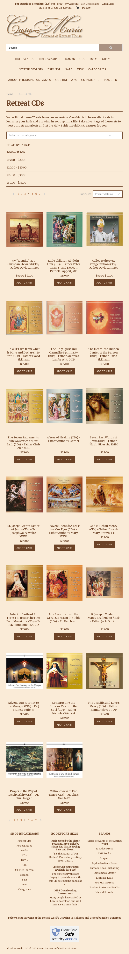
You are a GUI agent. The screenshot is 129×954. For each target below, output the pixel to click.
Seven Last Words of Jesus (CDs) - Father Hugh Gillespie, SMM (104, 441)
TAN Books (104, 853)
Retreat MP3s (49, 59)
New (80, 69)
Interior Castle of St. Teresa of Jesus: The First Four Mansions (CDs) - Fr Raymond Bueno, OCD (23, 620)
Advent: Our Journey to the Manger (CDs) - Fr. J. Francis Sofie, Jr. (23, 706)
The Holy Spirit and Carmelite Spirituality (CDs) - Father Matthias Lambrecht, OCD (63, 354)
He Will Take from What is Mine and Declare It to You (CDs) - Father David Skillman (23, 354)
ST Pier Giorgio (31, 69)
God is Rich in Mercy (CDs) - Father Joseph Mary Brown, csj (103, 529)
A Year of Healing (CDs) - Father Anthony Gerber (63, 439)
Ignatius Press (104, 848)
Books (70, 59)
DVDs (93, 59)
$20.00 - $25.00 (16, 167)
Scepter (104, 858)
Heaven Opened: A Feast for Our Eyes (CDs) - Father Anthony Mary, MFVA (63, 531)
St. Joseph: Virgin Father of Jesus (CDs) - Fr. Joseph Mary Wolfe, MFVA (23, 531)
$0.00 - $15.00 (15, 152)
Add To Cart (24, 282)
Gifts (106, 59)
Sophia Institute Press (105, 863)
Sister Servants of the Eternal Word (105, 842)
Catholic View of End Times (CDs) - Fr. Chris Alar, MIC (63, 794)
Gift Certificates (90, 3)
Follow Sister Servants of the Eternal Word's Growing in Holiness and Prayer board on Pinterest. (64, 917)
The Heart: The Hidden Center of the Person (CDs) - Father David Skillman (103, 354)
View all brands (104, 892)
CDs (82, 59)
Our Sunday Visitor (105, 872)
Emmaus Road (104, 877)
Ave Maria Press (104, 882)
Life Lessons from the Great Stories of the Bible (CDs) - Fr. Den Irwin (63, 618)
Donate (86, 7)
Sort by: (86, 193)
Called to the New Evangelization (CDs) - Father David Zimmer (103, 264)
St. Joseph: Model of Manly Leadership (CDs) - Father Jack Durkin (104, 618)
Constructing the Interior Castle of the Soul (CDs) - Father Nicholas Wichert (63, 708)
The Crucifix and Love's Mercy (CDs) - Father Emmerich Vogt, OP (103, 706)
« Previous (13, 194)
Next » (45, 194)
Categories (97, 69)
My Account (71, 3)
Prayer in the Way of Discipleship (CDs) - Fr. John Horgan (23, 794)
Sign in (43, 7)
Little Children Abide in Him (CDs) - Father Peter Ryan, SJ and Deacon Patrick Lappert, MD (63, 266)
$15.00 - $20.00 (16, 160)
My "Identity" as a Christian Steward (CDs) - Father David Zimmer (23, 264)
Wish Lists (108, 3)
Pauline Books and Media (104, 887)
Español (54, 69)
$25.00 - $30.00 (16, 175)
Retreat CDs (24, 59)
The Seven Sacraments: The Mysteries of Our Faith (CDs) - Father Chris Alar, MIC (23, 443)
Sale (68, 69)
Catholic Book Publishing (104, 868)
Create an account (61, 7)
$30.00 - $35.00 (16, 182)
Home (9, 94)
